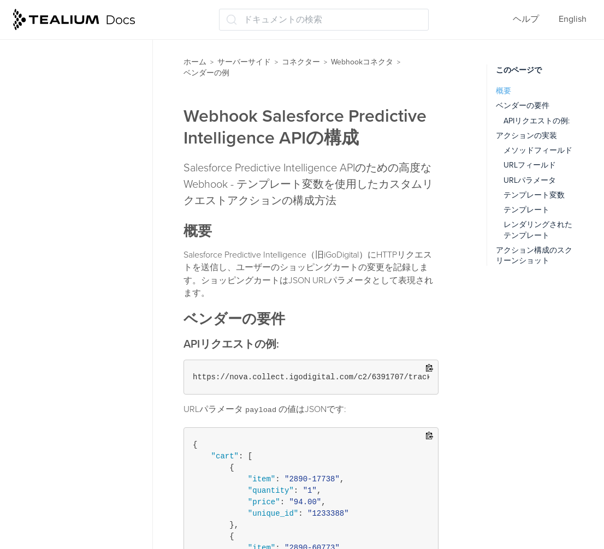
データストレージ (52, 415)
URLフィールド (530, 165)
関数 (26, 394)
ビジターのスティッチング (69, 372)
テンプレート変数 (534, 195)
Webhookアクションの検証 (81, 99)
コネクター (301, 62)
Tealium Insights (48, 457)
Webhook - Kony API (72, 206)
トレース (34, 436)
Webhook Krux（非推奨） (83, 261)
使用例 (41, 120)
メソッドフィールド (538, 150)
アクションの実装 (526, 135)
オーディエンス (48, 350)
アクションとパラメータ (76, 56)
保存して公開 (43, 479)
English (573, 19)
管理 (26, 522)
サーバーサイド (244, 62)
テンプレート (526, 209)
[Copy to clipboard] (429, 368)
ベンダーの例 (52, 163)
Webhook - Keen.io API (77, 185)
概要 (503, 91)
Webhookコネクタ (362, 62)
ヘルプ (526, 19)
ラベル (30, 501)
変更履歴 (45, 141)
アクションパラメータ (72, 78)
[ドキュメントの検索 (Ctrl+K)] (324, 20)
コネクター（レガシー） (70, 329)
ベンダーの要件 (522, 105)
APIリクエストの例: (537, 121)
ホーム (194, 62)
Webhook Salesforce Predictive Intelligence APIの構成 (89, 296)
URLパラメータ (530, 180)
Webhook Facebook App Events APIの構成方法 (81, 234)
